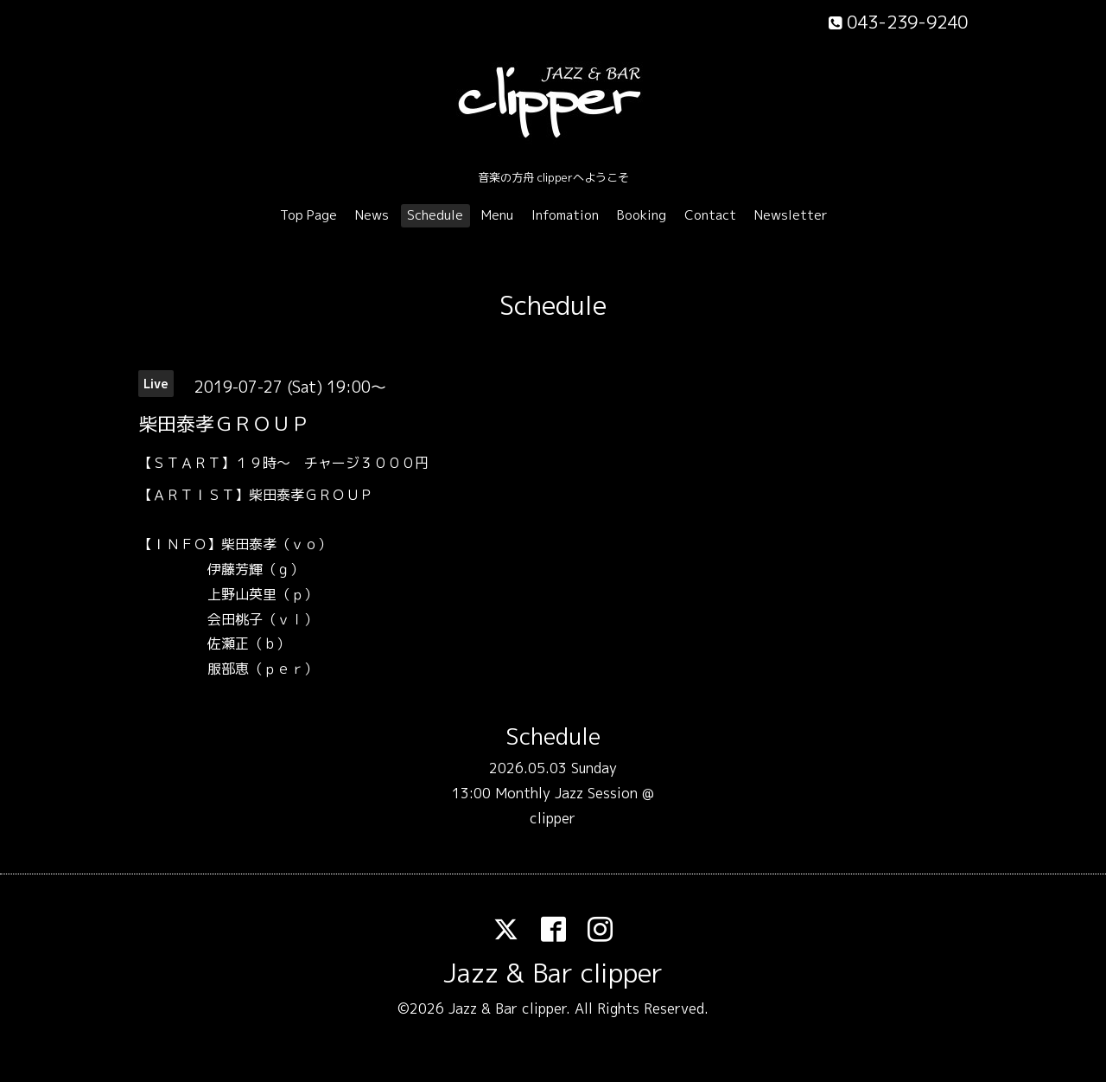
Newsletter (791, 215)
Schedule (435, 215)
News (372, 215)
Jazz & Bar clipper (553, 973)
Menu (497, 215)
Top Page (308, 215)
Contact (710, 215)
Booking (641, 215)
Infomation (565, 215)
